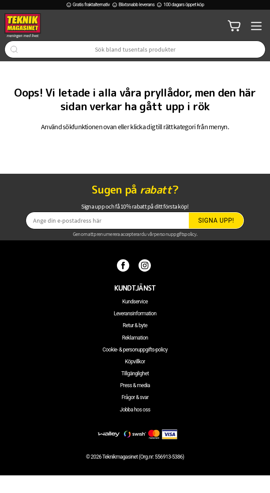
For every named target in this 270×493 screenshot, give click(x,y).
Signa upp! (216, 220)
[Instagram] (146, 265)
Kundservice (135, 302)
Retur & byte (135, 325)
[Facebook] (124, 265)
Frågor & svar (134, 397)
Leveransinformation (135, 313)
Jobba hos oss (135, 410)
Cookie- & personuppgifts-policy (134, 350)
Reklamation (135, 338)
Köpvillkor (135, 362)
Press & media (135, 385)
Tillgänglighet (135, 373)
